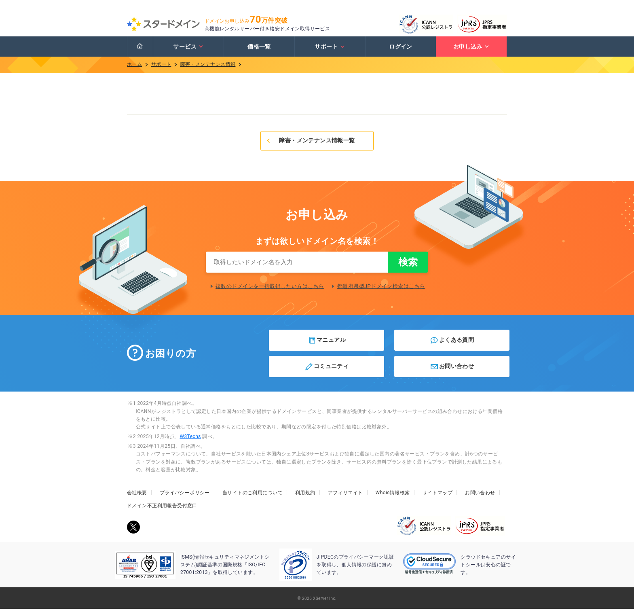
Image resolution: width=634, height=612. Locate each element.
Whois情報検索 (393, 496)
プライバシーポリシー (185, 496)
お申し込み (471, 50)
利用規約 (305, 496)
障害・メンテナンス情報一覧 (310, 143)
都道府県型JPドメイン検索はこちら (381, 289)
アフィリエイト (345, 496)
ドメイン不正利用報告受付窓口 (162, 509)
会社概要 (137, 496)
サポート (330, 50)
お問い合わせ (452, 369)
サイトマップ (438, 496)
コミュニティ (326, 369)
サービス (188, 50)
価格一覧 (259, 50)
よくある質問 (452, 343)
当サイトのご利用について (252, 496)
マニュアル (327, 343)
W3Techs (190, 440)
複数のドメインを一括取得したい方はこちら (270, 289)
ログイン (400, 50)
